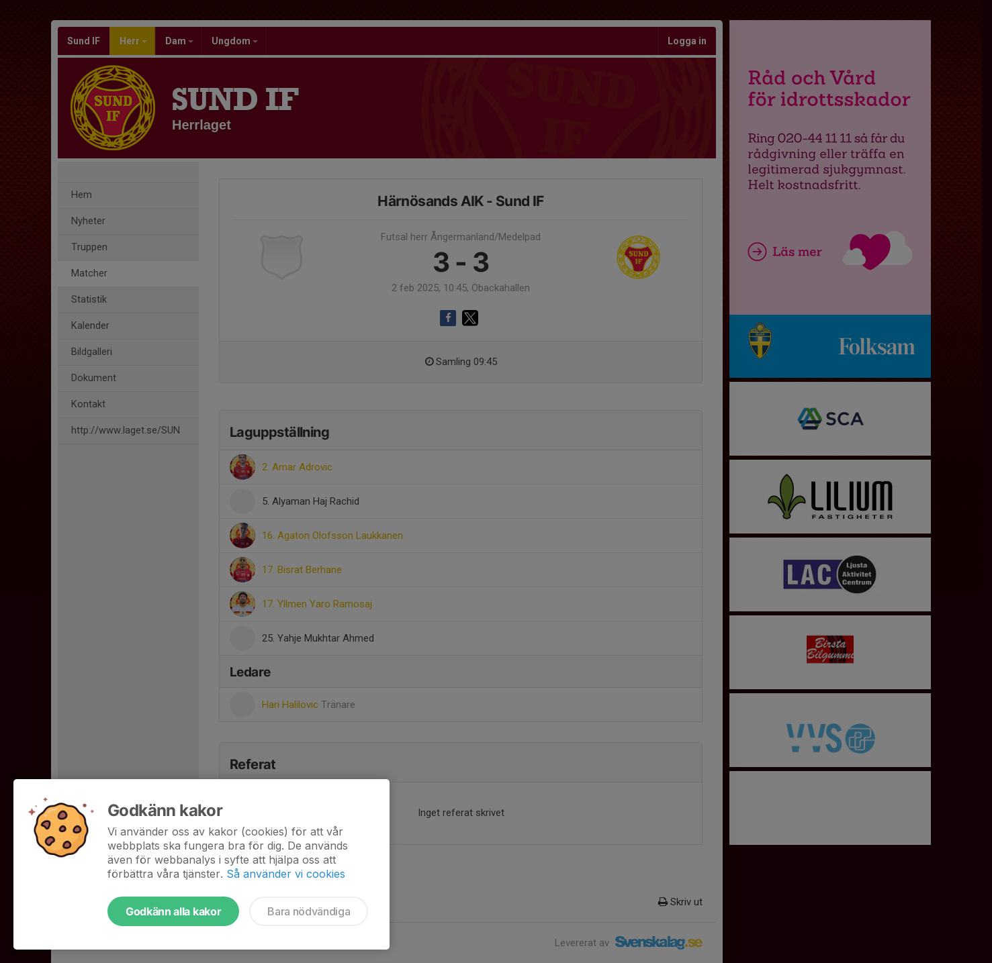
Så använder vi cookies (285, 873)
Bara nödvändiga (308, 911)
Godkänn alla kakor (173, 911)
